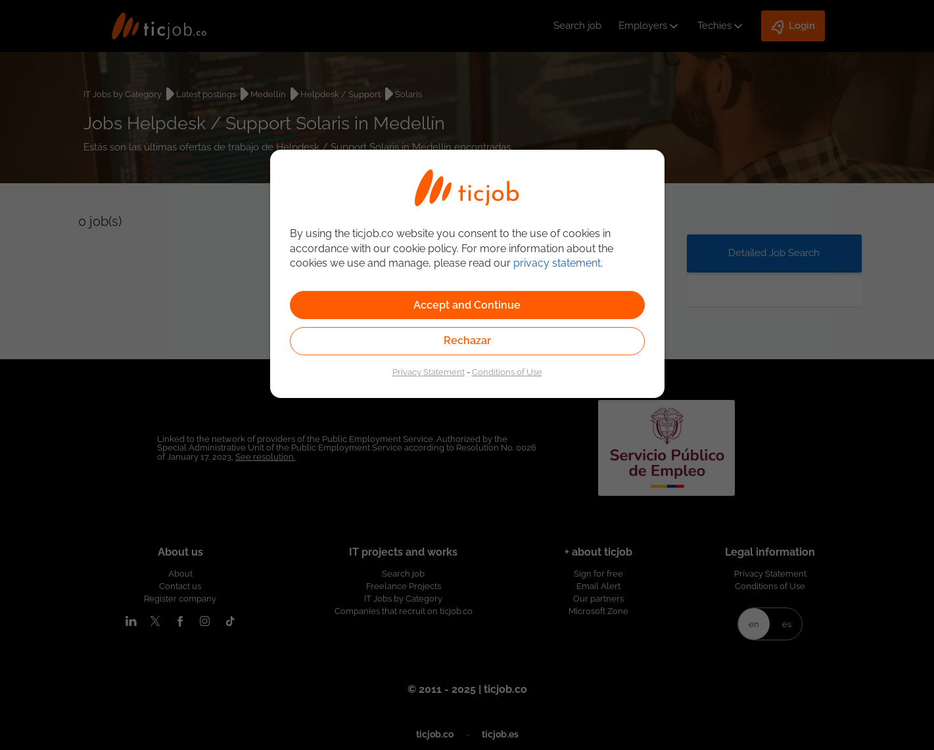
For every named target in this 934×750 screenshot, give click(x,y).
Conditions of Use (507, 371)
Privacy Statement (428, 371)
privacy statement (557, 263)
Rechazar (467, 340)
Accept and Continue (467, 305)
